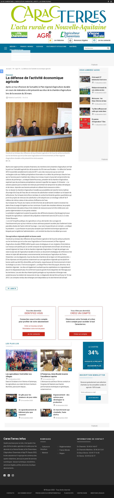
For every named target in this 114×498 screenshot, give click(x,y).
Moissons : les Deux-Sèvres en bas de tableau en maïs (99, 101)
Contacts (10, 493)
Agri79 (36, 1)
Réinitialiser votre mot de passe (34, 328)
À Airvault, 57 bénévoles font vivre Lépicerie (99, 79)
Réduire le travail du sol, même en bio (99, 89)
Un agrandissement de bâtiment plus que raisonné (28, 412)
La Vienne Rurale (45, 1)
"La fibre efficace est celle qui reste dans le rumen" (99, 111)
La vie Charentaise (7, 1)
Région (13, 46)
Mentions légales (97, 493)
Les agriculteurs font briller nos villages (19, 375)
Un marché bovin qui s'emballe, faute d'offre (61, 412)
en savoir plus (94, 366)
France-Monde (65, 450)
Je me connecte (104, 40)
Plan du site (68, 493)
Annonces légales (81, 40)
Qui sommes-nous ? (25, 493)
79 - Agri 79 (12, 288)
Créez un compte (80, 334)
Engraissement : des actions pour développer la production (61, 398)
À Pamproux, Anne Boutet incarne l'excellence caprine (54, 375)
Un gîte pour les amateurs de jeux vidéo (28, 396)
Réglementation (16, 50)
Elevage (39, 46)
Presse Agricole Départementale (48, 493)
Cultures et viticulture (56, 46)
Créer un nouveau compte (33, 326)
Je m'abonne (59, 40)
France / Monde (26, 46)
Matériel (73, 46)
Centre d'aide (82, 493)
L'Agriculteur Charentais (24, 1)
